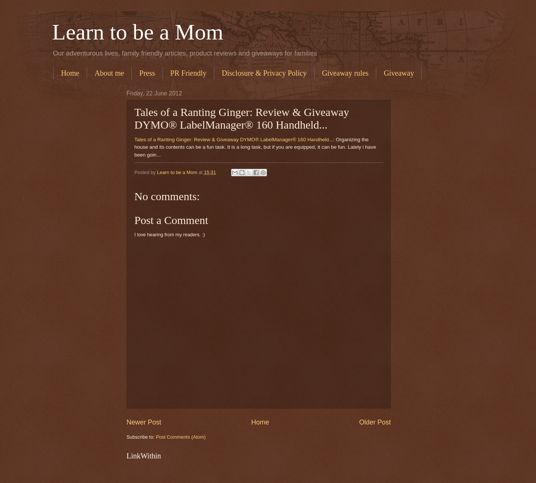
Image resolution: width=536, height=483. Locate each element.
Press (147, 73)
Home (70, 73)
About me (109, 73)
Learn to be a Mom (137, 32)
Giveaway (399, 73)
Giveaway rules (345, 73)
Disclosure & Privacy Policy (264, 73)
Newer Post (144, 422)
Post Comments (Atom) (181, 437)
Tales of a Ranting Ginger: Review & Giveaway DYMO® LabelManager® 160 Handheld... (233, 139)
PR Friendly (188, 73)
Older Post (375, 422)
